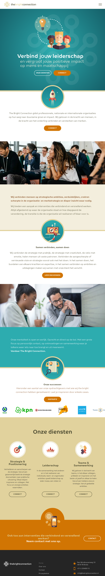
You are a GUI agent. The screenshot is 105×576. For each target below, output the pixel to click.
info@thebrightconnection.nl (88, 573)
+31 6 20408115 (83, 568)
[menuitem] (51, 563)
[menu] (100, 4)
